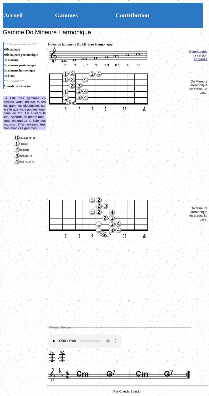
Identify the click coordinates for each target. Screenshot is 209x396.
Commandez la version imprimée (198, 55)
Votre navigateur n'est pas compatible (84, 341)
